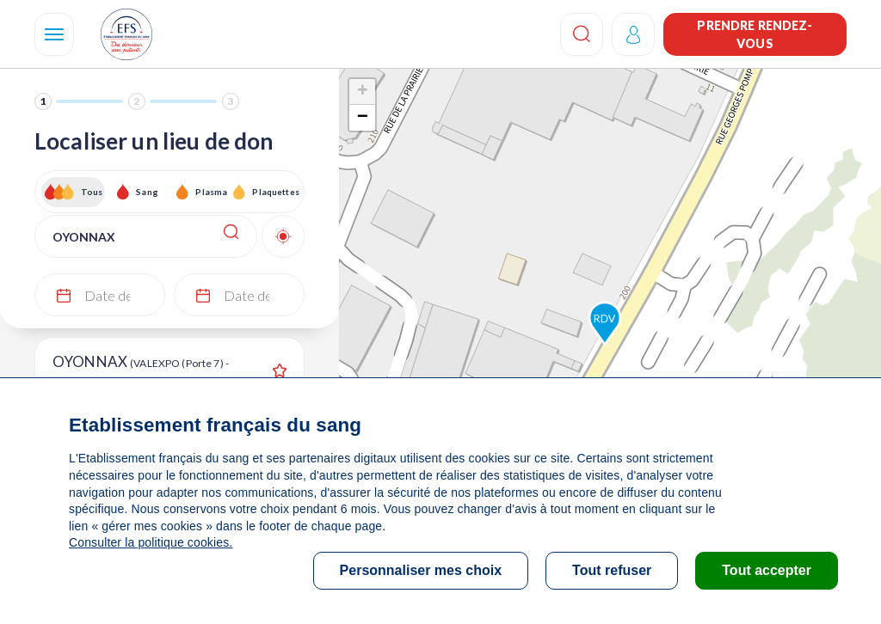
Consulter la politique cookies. (150, 542)
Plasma (211, 192)
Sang (147, 192)
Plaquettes (275, 192)
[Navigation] (54, 34)
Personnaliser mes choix (421, 570)
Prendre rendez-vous (754, 34)
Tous (92, 192)
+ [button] (362, 92)
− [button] (362, 118)
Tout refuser (611, 570)
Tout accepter (766, 570)
